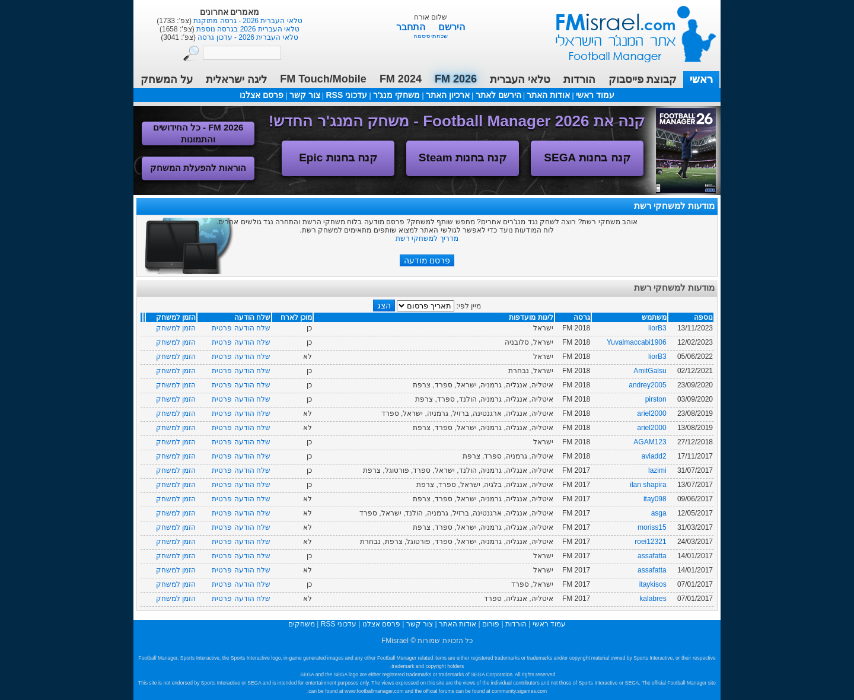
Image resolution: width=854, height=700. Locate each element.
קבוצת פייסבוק (642, 79)
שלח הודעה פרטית (241, 328)
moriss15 (652, 527)
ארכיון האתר (448, 95)
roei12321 (650, 541)
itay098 (655, 499)
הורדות (579, 79)
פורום (490, 624)
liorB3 (657, 328)
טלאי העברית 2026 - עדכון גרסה (247, 37)
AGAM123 (649, 442)
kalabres (652, 598)
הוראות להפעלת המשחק (198, 168)
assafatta (652, 556)
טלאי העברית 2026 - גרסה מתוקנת (247, 21)
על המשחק (167, 79)
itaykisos (653, 584)
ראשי (701, 79)
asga (659, 513)
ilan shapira (648, 485)
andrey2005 (647, 385)
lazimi (657, 470)
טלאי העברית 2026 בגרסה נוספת (247, 29)
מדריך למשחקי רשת (427, 238)
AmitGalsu (649, 371)
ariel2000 (651, 413)
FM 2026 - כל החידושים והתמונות (198, 133)
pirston (656, 399)
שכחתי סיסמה (430, 36)
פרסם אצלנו (261, 95)
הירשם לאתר (498, 95)
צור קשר (304, 95)
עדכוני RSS (346, 95)
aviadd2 (654, 456)
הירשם (451, 27)
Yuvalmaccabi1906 (637, 342)
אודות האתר (548, 95)
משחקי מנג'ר (396, 95)
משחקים (301, 624)
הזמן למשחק (176, 328)
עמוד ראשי (628, 29)
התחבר (412, 27)
